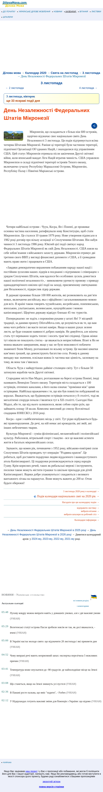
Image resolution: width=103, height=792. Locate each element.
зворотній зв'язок (51, 781)
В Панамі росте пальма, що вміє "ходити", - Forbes (38, 692)
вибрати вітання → (90, 511)
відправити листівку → (88, 508)
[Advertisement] (51, 46)
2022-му (58, 538)
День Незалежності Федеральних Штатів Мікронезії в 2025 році (48, 530)
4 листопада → (88, 88)
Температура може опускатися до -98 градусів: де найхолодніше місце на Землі (53, 669)
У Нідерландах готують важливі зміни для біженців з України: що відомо (50, 701)
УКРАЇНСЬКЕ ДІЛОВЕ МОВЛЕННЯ (34, 11)
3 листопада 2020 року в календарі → (81, 491)
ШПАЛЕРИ (7, 17)
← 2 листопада (15, 88)
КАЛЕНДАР (70, 11)
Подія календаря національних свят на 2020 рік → (66, 496)
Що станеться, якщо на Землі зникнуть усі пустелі (37, 684)
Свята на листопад (64, 73)
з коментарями (83, 606)
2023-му (47, 538)
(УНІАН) (15, 618)
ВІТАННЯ (83, 11)
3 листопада (91, 73)
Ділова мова (12, 73)
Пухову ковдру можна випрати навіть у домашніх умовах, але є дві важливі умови (55, 613)
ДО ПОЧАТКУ (8, 11)
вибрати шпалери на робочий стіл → (81, 514)
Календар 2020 (35, 73)
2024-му (36, 538)
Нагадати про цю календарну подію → (80, 502)
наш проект (31, 771)
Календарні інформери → (86, 520)
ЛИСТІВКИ (96, 11)
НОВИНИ (57, 11)
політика (6, 762)
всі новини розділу (81, 600)
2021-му (69, 538)
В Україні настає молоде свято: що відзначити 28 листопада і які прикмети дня (53, 641)
